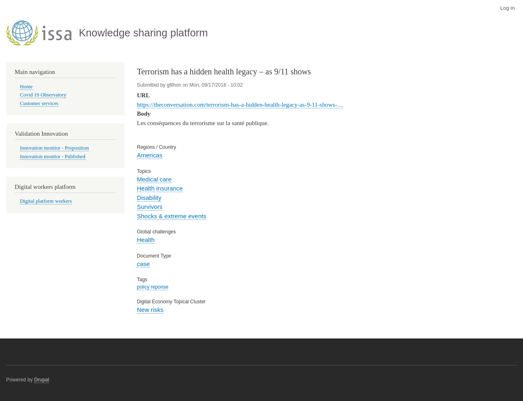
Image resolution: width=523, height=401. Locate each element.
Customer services (39, 103)
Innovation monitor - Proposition (54, 148)
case (143, 263)
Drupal (41, 380)
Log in (507, 8)
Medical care (154, 179)
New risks (150, 309)
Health (145, 239)
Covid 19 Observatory (43, 95)
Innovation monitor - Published (52, 156)
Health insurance (160, 188)
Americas (149, 155)
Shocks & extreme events (171, 216)
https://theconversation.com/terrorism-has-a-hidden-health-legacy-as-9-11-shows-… (240, 104)
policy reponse (152, 287)
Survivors (149, 206)
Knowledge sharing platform (143, 32)
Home (26, 87)
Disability (149, 197)
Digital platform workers (46, 201)
